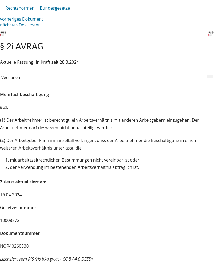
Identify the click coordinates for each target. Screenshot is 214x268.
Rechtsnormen (19, 8)
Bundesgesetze (55, 8)
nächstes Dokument (20, 25)
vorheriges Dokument (21, 19)
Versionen (10, 77)
